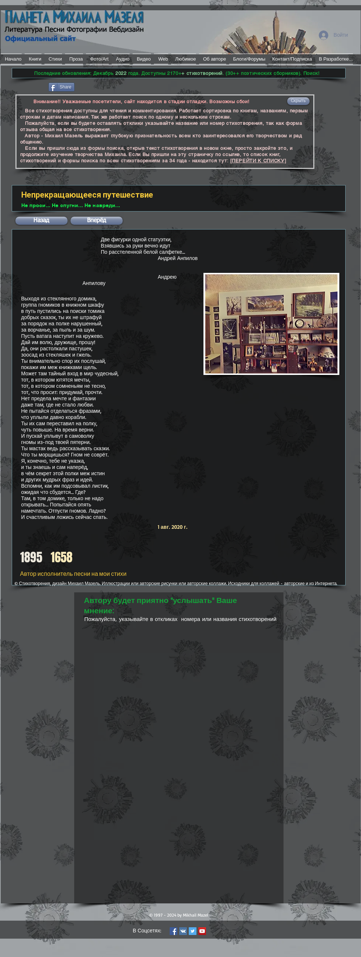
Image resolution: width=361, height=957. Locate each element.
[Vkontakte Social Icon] (183, 931)
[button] (298, 101)
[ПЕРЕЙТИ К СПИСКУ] (258, 160)
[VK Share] (98, 86)
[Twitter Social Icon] (192, 931)
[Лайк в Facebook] (29, 86)
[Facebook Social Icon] (173, 931)
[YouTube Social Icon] (202, 931)
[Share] (61, 87)
